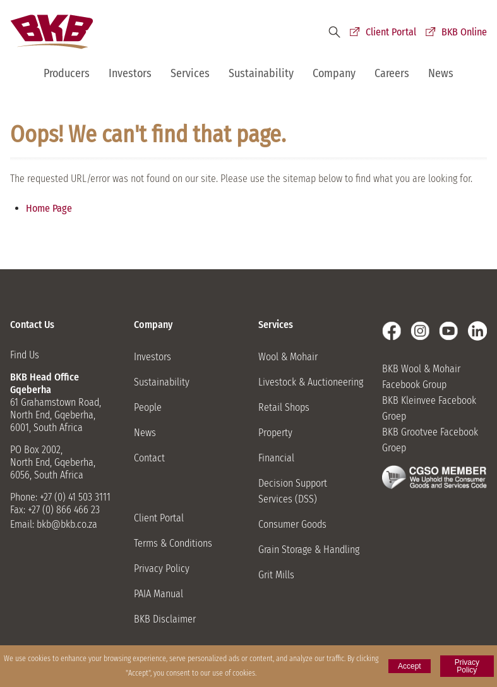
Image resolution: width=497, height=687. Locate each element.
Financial (276, 458)
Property (275, 433)
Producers (67, 73)
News (440, 73)
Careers (391, 73)
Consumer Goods (292, 524)
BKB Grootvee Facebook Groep (430, 440)
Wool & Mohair (288, 357)
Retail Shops (283, 407)
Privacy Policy (161, 568)
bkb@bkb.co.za (67, 524)
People (148, 407)
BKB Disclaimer (165, 619)
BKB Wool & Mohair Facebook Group (421, 377)
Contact (149, 458)
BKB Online (464, 32)
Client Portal (391, 32)
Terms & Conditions (173, 543)
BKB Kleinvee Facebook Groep (429, 408)
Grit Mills (276, 575)
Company (334, 73)
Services (190, 73)
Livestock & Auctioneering (310, 382)
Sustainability (261, 73)
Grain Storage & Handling (308, 550)
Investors (130, 73)
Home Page (49, 208)
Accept (409, 666)
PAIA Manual (158, 594)
